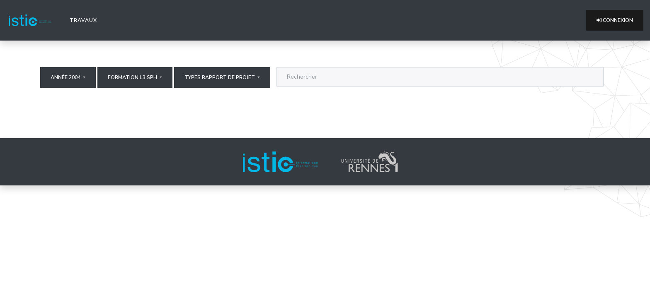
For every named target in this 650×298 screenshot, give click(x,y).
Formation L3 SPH (133, 77)
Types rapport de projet (220, 77)
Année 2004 (66, 77)
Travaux (85, 20)
